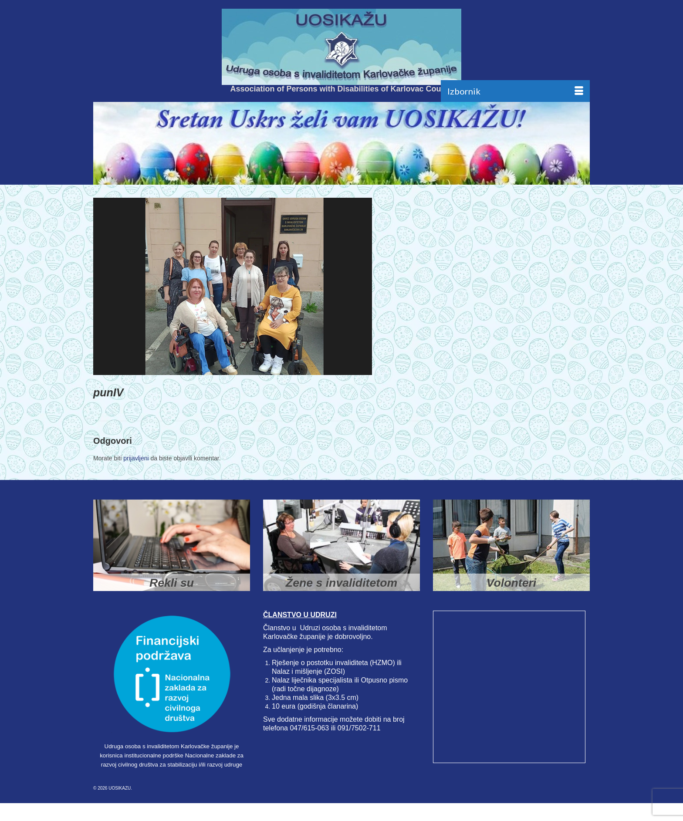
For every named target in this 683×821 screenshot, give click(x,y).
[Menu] (515, 91)
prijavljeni (136, 458)
